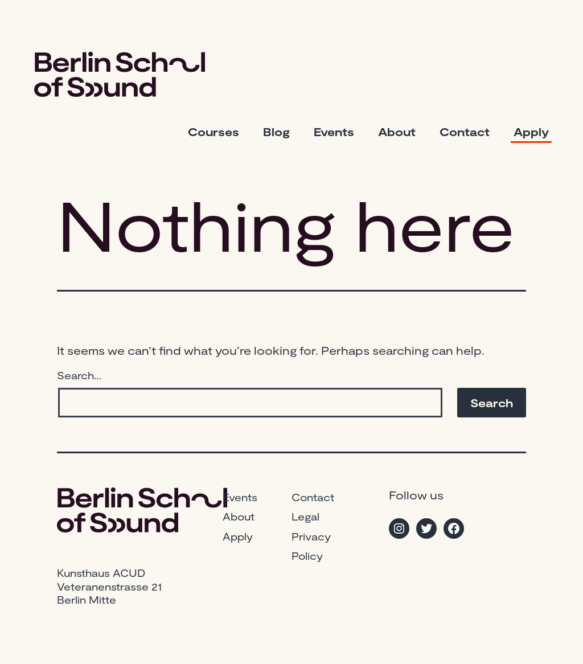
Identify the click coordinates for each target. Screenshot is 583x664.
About (397, 131)
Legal (305, 516)
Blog (276, 131)
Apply (531, 131)
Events (334, 131)
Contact (465, 131)
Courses (213, 131)
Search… (79, 375)
